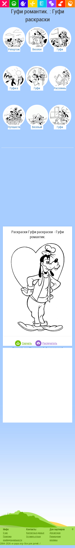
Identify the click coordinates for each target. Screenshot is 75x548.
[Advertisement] (37, 189)
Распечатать (49, 343)
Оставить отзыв (33, 536)
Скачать (27, 343)
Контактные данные (35, 532)
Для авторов (55, 532)
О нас (5, 532)
